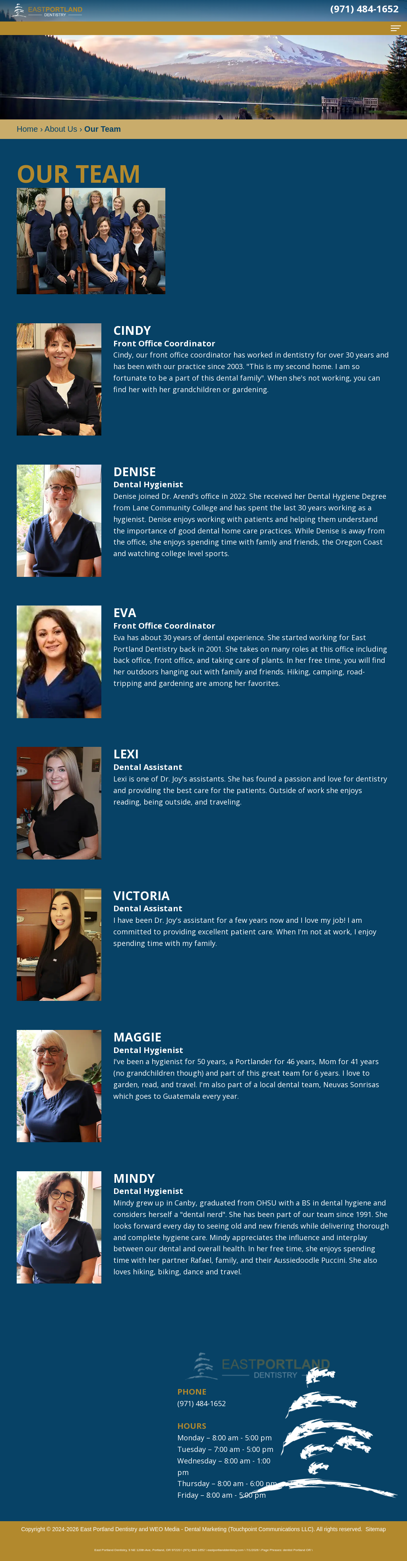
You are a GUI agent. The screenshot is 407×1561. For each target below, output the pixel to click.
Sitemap (375, 1529)
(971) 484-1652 (201, 1403)
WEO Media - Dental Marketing (188, 1529)
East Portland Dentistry (108, 1529)
